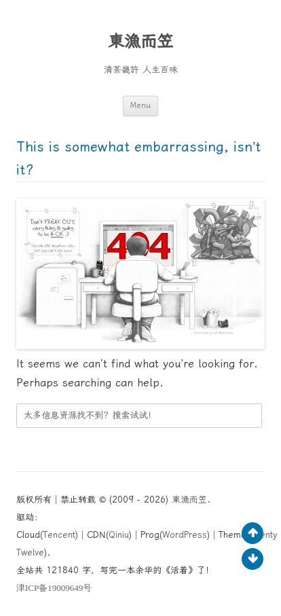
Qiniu (119, 535)
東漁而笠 (140, 41)
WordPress (184, 535)
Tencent (59, 535)
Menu (140, 105)
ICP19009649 (54, 588)
